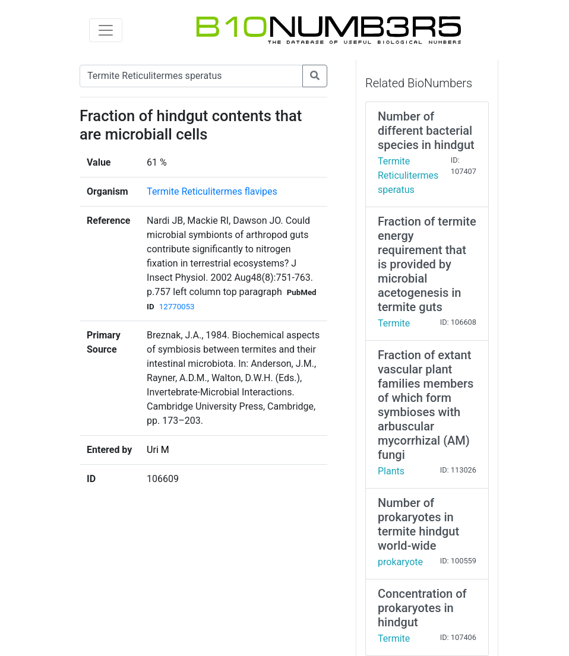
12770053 (177, 306)
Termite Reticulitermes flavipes (212, 191)
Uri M (158, 449)
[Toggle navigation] (105, 30)
